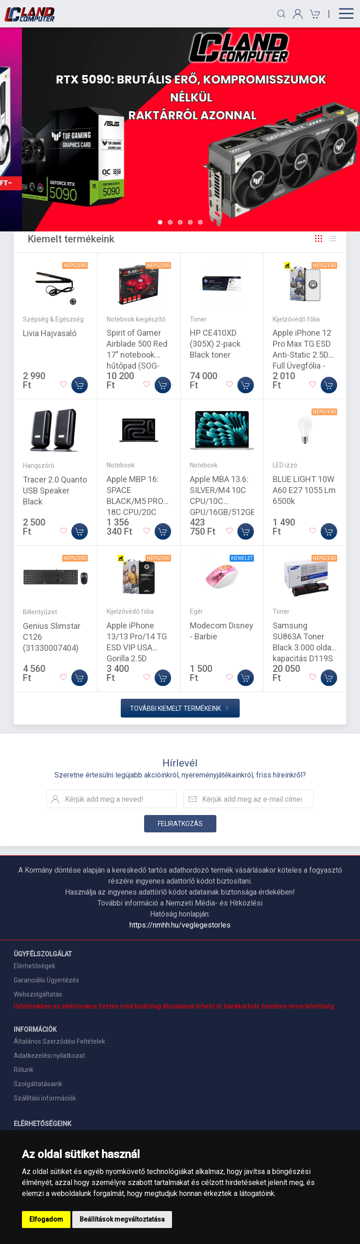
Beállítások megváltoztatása (122, 1219)
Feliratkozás (180, 823)
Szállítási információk (45, 1098)
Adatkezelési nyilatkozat (49, 1055)
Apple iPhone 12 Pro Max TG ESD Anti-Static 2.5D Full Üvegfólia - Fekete (302, 354)
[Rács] (318, 238)
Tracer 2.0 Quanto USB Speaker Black (55, 490)
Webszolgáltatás (38, 994)
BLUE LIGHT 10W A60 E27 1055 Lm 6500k (304, 490)
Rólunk (23, 1069)
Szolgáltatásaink (38, 1084)
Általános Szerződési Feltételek (59, 1041)
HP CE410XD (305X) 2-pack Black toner (215, 343)
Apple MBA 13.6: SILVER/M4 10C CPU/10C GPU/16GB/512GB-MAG (224, 501)
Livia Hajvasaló (49, 333)
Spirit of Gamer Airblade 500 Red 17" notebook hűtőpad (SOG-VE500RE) (137, 354)
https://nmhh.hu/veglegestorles (180, 925)
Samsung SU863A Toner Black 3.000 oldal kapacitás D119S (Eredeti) (303, 647)
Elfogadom (46, 1219)
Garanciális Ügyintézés (46, 980)
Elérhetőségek (34, 966)
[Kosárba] (79, 385)
